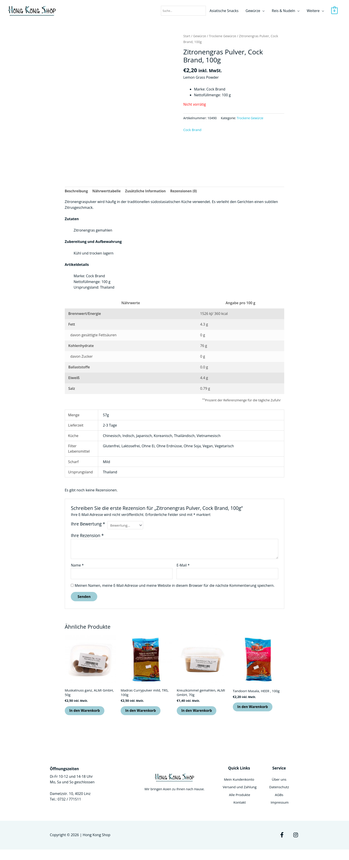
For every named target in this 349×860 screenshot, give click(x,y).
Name (77, 566)
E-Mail (183, 566)
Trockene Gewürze (224, 36)
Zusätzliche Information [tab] (149, 191)
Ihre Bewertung (88, 524)
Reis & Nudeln (283, 10)
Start (187, 36)
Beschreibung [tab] (77, 191)
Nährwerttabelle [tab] (108, 191)
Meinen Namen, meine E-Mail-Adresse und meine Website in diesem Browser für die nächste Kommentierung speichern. (175, 586)
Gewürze (253, 10)
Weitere (313, 10)
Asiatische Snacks (223, 10)
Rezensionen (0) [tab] (188, 191)
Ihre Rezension (87, 537)
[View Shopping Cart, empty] (334, 10)
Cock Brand (192, 129)
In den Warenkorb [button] (87, 713)
